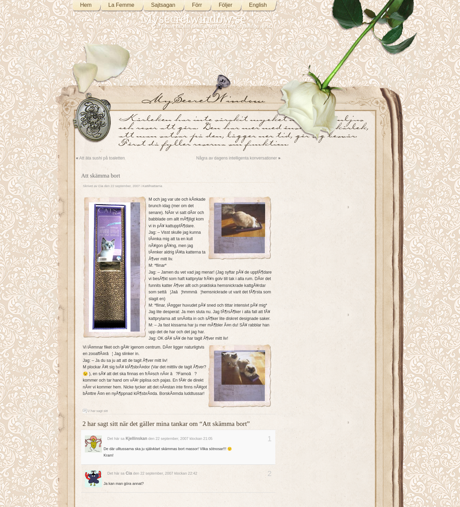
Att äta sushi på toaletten (102, 158)
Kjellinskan (136, 438)
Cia (100, 186)
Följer (225, 5)
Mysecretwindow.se (193, 18)
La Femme (121, 5)
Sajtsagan (163, 5)
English (258, 5)
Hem (86, 5)
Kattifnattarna (152, 186)
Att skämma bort (100, 175)
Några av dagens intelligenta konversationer (236, 158)
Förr (197, 5)
